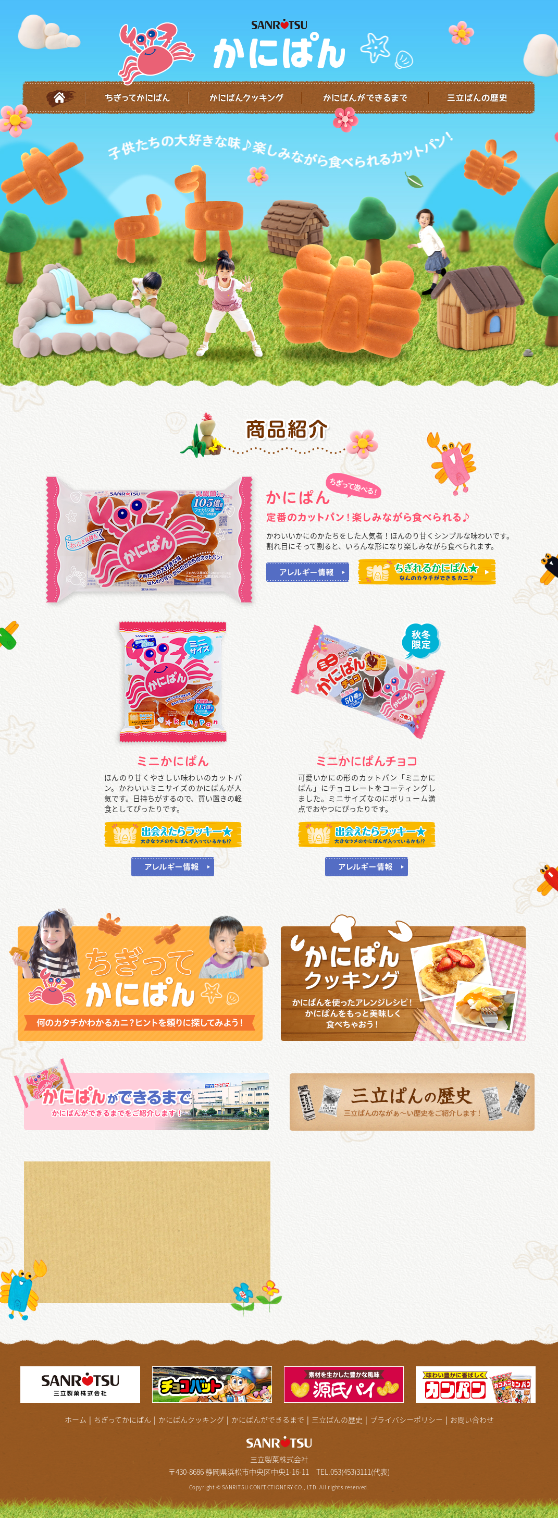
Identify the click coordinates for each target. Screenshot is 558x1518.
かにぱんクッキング (245, 98)
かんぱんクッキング (411, 977)
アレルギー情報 (307, 572)
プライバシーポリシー (406, 1419)
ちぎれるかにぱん (427, 572)
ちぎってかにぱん (137, 98)
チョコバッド (213, 1384)
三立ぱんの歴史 (482, 98)
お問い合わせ (472, 1419)
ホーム (54, 98)
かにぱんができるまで (365, 98)
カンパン (477, 1384)
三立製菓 (81, 1384)
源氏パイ (345, 1384)
